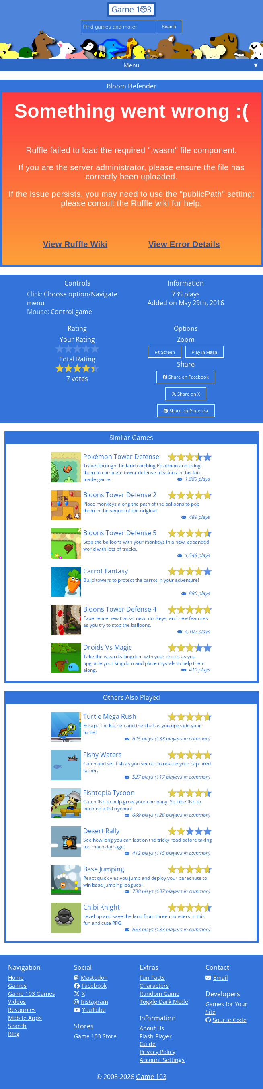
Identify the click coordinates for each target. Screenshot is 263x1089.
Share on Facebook (186, 377)
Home (16, 977)
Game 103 (151, 1076)
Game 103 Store (95, 1036)
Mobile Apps (25, 1018)
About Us (152, 1028)
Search (17, 1026)
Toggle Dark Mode (164, 1001)
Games (17, 985)
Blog (14, 1034)
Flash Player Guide (156, 1040)
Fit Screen (164, 352)
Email (216, 977)
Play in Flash (204, 352)
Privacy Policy (157, 1052)
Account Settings (162, 1060)
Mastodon (91, 977)
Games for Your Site (226, 1008)
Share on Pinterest (186, 411)
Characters (154, 985)
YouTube (90, 1010)
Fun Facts (152, 977)
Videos (17, 1001)
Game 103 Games (31, 993)
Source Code (226, 1020)
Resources (22, 1010)
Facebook (90, 985)
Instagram (91, 1001)
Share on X (186, 394)
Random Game (159, 993)
